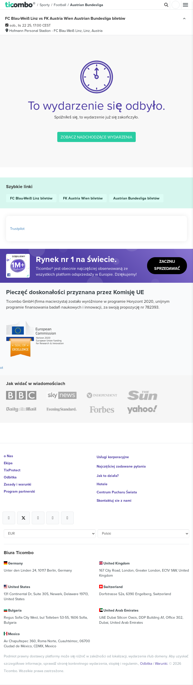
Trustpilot (17, 228)
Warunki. (162, 663)
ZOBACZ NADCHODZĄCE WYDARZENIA (96, 137)
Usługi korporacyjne (113, 456)
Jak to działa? (108, 475)
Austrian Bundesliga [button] (86, 4)
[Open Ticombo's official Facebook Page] (18, 275)
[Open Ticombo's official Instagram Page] (38, 518)
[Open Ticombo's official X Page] (23, 518)
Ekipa (8, 463)
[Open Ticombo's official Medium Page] (52, 518)
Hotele (102, 484)
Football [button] (60, 4)
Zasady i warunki (17, 484)
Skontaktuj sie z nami (114, 500)
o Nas (8, 455)
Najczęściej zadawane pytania (121, 466)
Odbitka (10, 477)
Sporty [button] (45, 4)
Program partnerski (19, 491)
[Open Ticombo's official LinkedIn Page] (67, 518)
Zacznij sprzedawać (167, 264)
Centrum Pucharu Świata (117, 492)
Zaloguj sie (176, 5)
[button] (20, 5)
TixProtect (12, 470)
